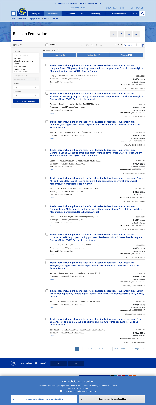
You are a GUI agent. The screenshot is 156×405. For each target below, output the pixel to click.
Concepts (16, 51)
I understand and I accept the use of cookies (44, 399)
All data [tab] (126, 55)
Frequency (17, 92)
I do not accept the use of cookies (112, 399)
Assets (26, 63)
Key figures (36, 14)
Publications (70, 14)
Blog (82, 14)
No (76, 363)
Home (13, 19)
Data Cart (112, 8)
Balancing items (26, 66)
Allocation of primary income (26, 60)
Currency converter (118, 14)
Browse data (53, 14)
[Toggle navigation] (13, 13)
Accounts (26, 58)
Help (135, 14)
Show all (52, 85)
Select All (53, 44)
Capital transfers (26, 68)
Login (124, 8)
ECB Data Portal (78, 7)
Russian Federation (51, 19)
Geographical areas (34, 19)
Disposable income (26, 71)
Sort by (118, 45)
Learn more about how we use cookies (80, 391)
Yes (58, 363)
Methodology (96, 14)
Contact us (138, 8)
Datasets (16, 84)
